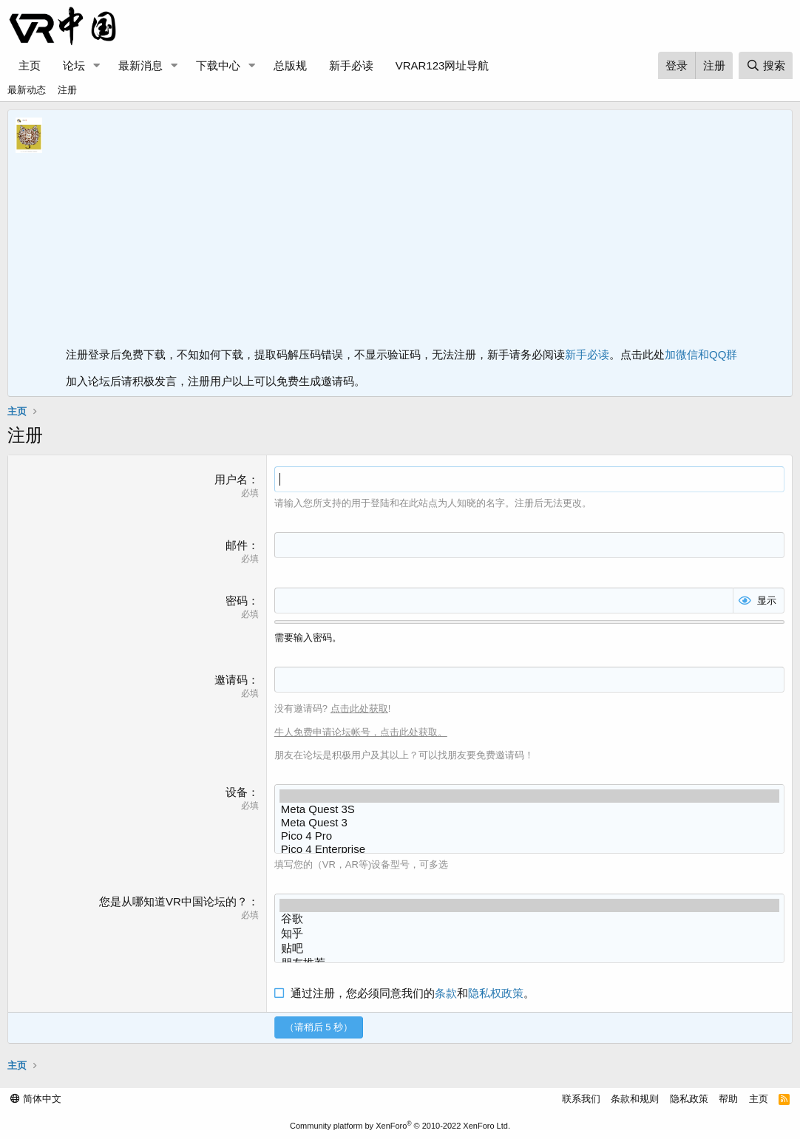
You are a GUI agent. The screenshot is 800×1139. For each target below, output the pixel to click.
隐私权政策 (495, 993)
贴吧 (529, 949)
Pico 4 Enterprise (529, 849)
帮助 (728, 1098)
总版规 (290, 65)
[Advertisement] (425, 232)
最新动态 (26, 89)
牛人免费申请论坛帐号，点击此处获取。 (360, 732)
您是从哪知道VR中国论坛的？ (173, 901)
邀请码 (231, 679)
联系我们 (581, 1098)
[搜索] (766, 65)
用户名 (231, 479)
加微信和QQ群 (701, 354)
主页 (29, 65)
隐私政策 (689, 1098)
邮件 (237, 545)
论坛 (74, 65)
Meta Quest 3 (529, 822)
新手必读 (351, 65)
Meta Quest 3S (529, 809)
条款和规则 (635, 1098)
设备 (237, 792)
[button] (97, 65)
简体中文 (35, 1098)
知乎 (529, 934)
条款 (446, 993)
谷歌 (529, 919)
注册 (67, 89)
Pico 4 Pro (529, 836)
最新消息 (140, 65)
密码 (237, 600)
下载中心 (218, 65)
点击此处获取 (359, 708)
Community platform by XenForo (400, 1125)
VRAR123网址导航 (442, 65)
